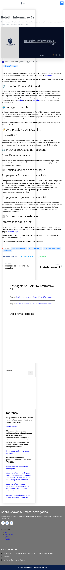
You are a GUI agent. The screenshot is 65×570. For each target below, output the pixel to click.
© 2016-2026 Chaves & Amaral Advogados (32, 568)
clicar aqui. (48, 75)
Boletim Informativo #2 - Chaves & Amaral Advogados (34, 297)
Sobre (7, 536)
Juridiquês (7, 250)
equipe (20, 100)
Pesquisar (9, 370)
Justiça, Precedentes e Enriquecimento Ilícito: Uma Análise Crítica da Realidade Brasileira (17, 487)
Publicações (9, 534)
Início (6, 532)
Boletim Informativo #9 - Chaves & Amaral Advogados (34, 304)
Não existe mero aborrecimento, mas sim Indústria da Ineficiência (18, 496)
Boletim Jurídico (35, 248)
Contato (7, 539)
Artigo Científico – (13, 484)
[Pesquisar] (30, 373)
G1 (20, 238)
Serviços (8, 538)
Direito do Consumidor (52, 248)
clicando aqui (13, 232)
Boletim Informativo (10, 66)
